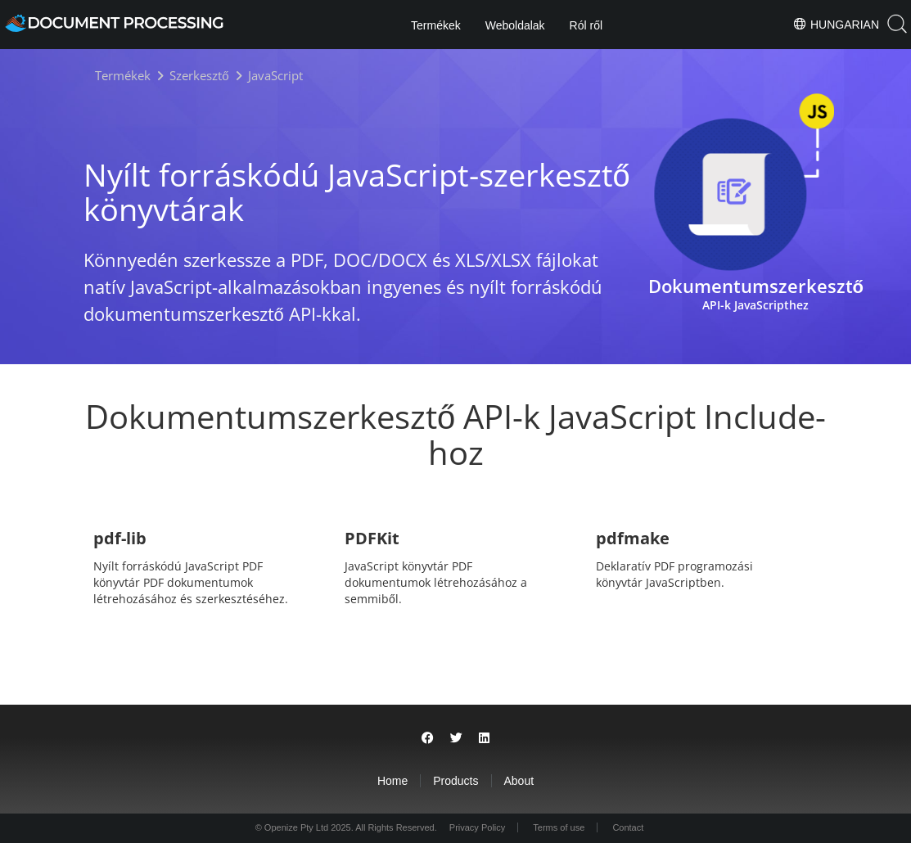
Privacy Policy (477, 827)
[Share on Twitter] (456, 738)
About (519, 780)
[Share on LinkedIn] (484, 738)
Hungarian (835, 23)
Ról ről (586, 25)
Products (455, 780)
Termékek (436, 25)
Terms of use (558, 827)
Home (392, 780)
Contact (627, 827)
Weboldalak (515, 25)
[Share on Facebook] (427, 738)
